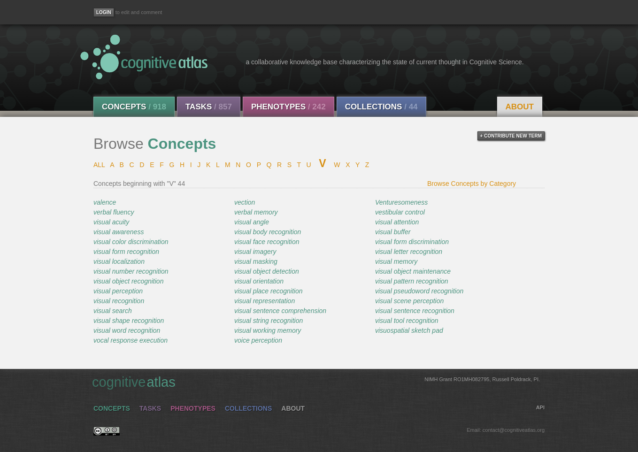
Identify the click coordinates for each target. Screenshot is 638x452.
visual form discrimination (412, 241)
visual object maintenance (413, 271)
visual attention (397, 222)
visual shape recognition (128, 320)
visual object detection (266, 271)
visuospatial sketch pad (409, 330)
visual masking (255, 261)
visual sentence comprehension (280, 310)
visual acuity (111, 222)
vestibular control (400, 212)
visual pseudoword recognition (419, 291)
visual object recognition (128, 281)
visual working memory (267, 330)
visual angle (251, 222)
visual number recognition (131, 271)
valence (104, 202)
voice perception (258, 340)
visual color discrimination (131, 241)
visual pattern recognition (411, 281)
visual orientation (259, 281)
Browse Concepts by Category (471, 183)
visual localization (119, 261)
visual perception (118, 291)
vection (244, 202)
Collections (381, 106)
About (520, 106)
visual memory (396, 261)
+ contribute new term (511, 135)
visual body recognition (267, 232)
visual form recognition (126, 251)
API (540, 407)
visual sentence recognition (414, 310)
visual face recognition (267, 241)
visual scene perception (409, 301)
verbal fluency (113, 212)
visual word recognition (126, 330)
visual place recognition (268, 291)
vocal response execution (130, 340)
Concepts (134, 106)
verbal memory (256, 212)
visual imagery (255, 251)
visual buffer (392, 232)
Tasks (208, 106)
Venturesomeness (401, 202)
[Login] (103, 12)
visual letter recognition (408, 251)
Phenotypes (288, 106)
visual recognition (118, 301)
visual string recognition (268, 320)
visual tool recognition (406, 320)
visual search (112, 310)
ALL (99, 165)
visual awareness (118, 232)
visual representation (264, 301)
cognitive (316, 382)
